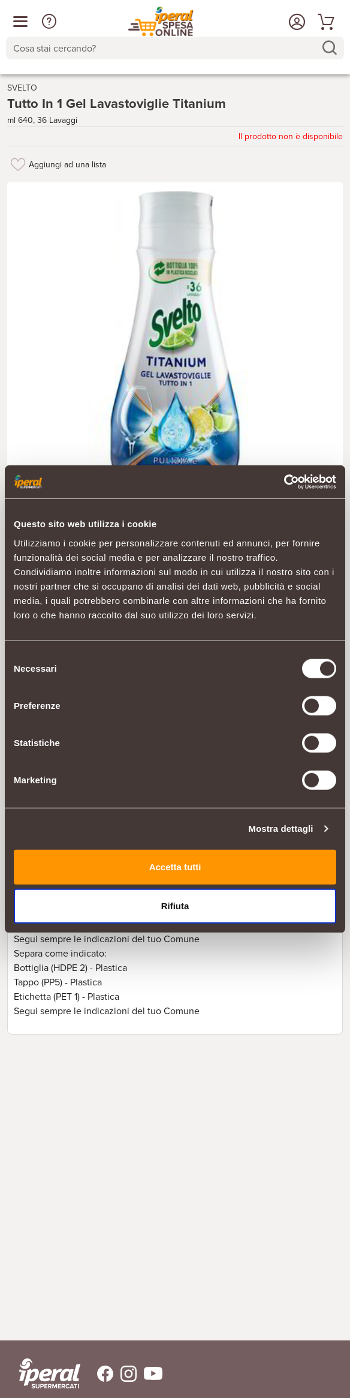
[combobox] (175, 48)
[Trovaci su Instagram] (125, 1373)
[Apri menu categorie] (20, 21)
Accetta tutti (175, 866)
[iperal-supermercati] (50, 1373)
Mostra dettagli (280, 828)
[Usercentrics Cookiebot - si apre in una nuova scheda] (283, 481)
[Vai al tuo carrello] (324, 21)
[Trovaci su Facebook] (98, 1373)
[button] (49, 21)
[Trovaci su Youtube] (149, 1373)
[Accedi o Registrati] (295, 21)
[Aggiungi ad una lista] (18, 164)
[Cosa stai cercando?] (165, 48)
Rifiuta (175, 906)
